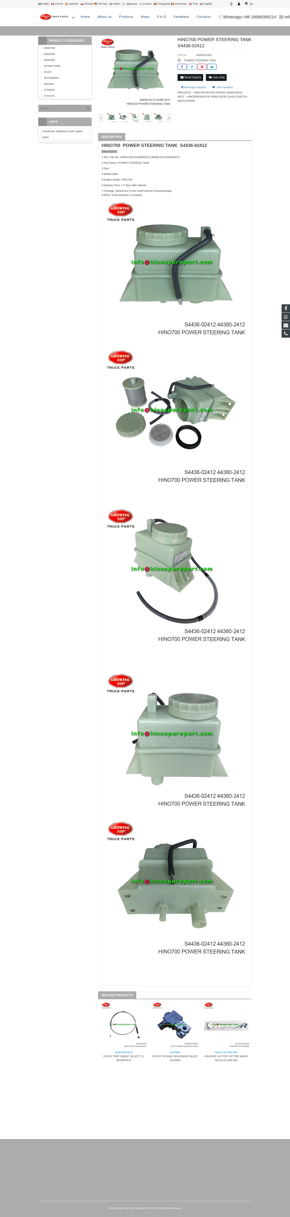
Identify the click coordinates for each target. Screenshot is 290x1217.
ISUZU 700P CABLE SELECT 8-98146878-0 (123, 1056)
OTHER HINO (52, 65)
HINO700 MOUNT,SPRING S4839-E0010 (218, 91)
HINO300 (49, 60)
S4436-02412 (193, 145)
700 (116, 145)
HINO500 (49, 54)
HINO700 (49, 48)
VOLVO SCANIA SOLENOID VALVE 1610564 (175, 1056)
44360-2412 (159, 157)
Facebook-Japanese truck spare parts (63, 134)
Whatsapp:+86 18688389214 (172, 17)
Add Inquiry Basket (193, 85)
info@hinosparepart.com (229, 17)
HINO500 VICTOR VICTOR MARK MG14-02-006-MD (226, 1056)
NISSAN (49, 83)
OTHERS (49, 89)
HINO (107, 145)
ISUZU (48, 71)
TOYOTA (49, 95)
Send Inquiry (191, 77)
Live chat (217, 77)
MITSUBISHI (51, 77)
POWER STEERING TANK (200, 60)
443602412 (144, 157)
